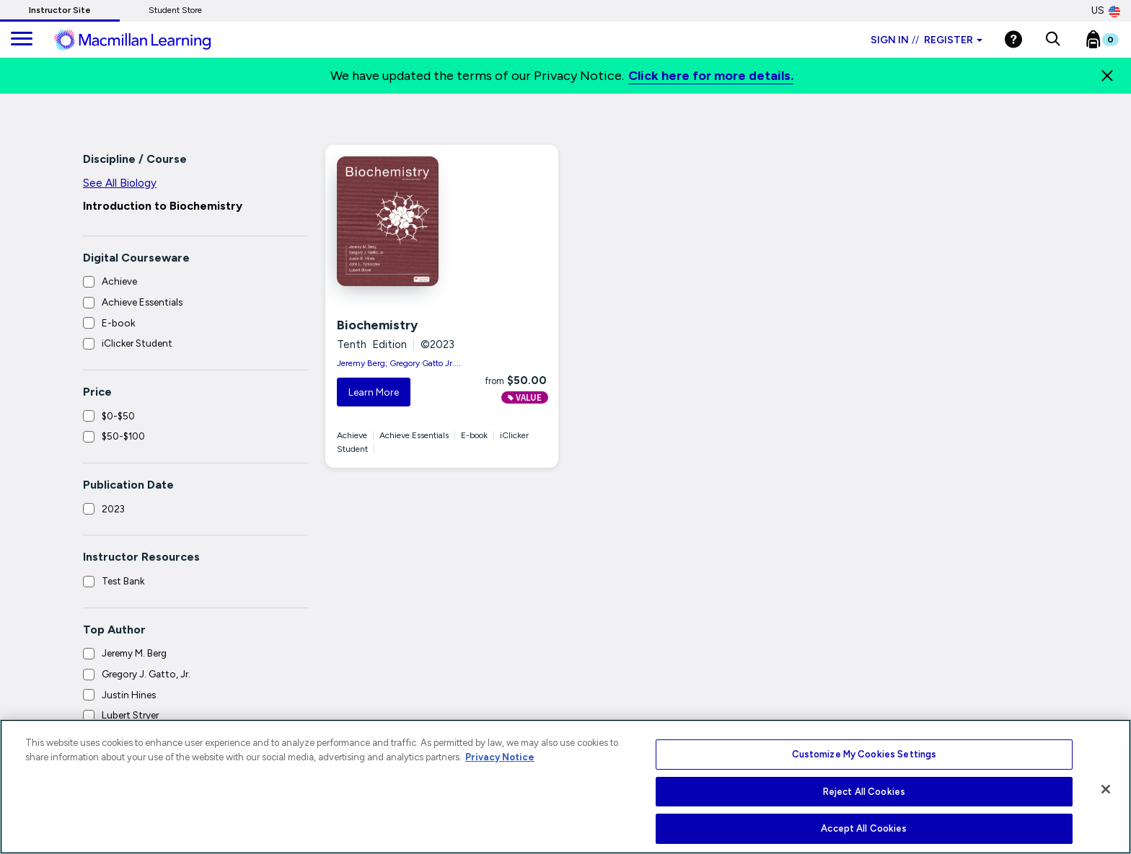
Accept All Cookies (864, 828)
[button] (1053, 40)
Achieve (119, 281)
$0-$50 (118, 416)
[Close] (1107, 76)
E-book (118, 323)
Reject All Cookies (864, 791)
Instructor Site (60, 10)
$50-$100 (123, 436)
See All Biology (120, 183)
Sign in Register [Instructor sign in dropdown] (926, 40)
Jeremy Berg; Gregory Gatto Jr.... (399, 363)
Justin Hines (129, 694)
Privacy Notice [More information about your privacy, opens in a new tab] (499, 757)
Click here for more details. (710, 76)
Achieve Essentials (142, 302)
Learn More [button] (373, 392)
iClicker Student (137, 343)
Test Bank (123, 581)
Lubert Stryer (130, 715)
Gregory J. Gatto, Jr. (146, 674)
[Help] (1013, 39)
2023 (113, 509)
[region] (565, 786)
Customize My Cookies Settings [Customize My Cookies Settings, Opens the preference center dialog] (864, 754)
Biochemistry (377, 325)
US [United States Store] (1105, 10)
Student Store (175, 10)
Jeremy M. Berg (134, 653)
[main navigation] (21, 40)
